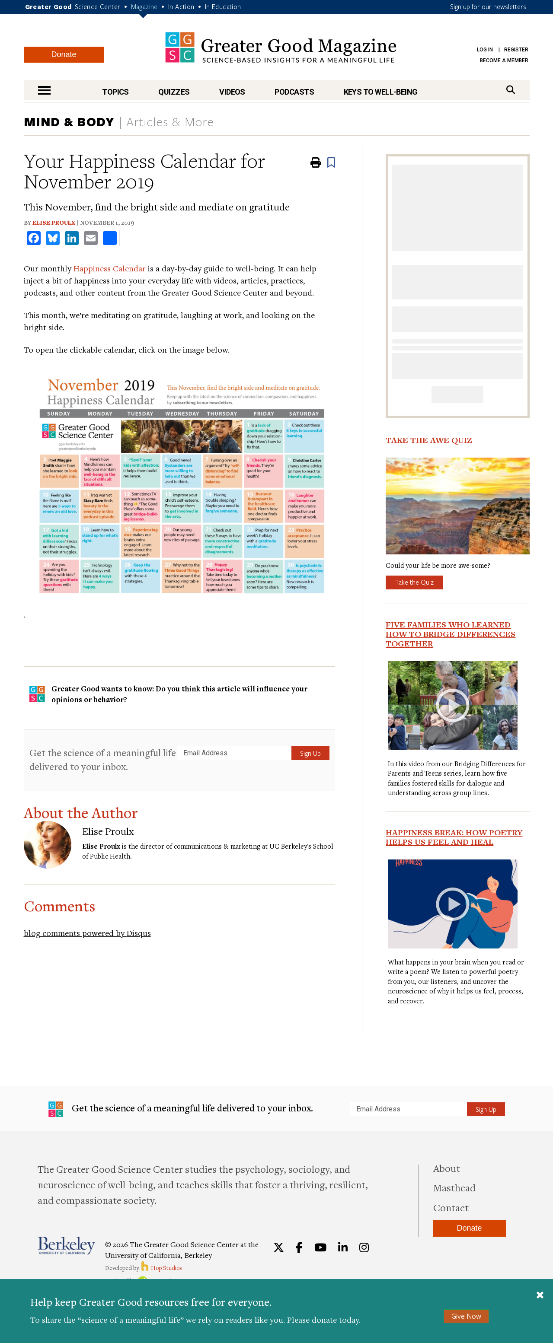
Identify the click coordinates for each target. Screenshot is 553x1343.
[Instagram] (364, 1247)
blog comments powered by (87, 932)
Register (516, 50)
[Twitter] (278, 1247)
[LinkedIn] (343, 1247)
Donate (63, 54)
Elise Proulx (53, 222)
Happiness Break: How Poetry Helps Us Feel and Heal (454, 837)
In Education (223, 6)
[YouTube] (320, 1247)
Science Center (98, 6)
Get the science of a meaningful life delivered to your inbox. (102, 759)
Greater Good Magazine (280, 47)
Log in (485, 50)
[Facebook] (299, 1247)
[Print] (315, 162)
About (446, 1168)
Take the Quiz (414, 582)
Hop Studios (161, 1268)
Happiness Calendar (110, 268)
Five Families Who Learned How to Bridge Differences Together (450, 634)
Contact (451, 1207)
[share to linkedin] (71, 238)
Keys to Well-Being (381, 91)
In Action (181, 6)
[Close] (540, 1296)
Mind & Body (69, 121)
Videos (232, 91)
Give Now (466, 1316)
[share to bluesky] (52, 238)
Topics (115, 91)
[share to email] (90, 238)
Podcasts (294, 91)
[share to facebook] (33, 238)
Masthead (454, 1187)
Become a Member (504, 60)
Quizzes (173, 91)
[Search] (510, 89)
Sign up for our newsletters (488, 6)
